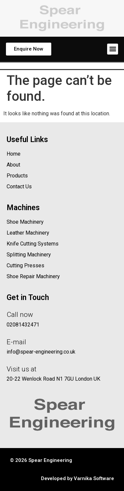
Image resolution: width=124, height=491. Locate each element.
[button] (112, 49)
